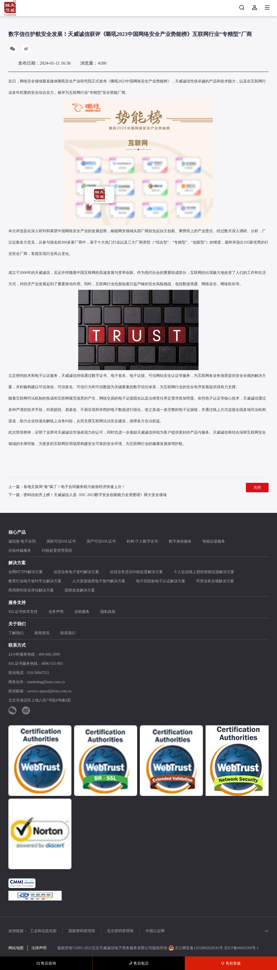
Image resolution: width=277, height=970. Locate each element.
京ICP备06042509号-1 (242, 948)
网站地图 (16, 948)
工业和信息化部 (43, 931)
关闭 (257, 488)
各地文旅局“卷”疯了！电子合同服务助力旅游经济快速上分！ (74, 487)
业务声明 (56, 612)
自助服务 (82, 612)
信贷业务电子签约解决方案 (76, 572)
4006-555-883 (52, 664)
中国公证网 (160, 931)
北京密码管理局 (124, 931)
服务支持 (17, 602)
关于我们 (17, 624)
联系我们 (67, 633)
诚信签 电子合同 (22, 542)
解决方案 (17, 563)
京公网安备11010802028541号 (197, 948)
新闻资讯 (42, 633)
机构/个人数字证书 (142, 542)
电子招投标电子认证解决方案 (160, 581)
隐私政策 (108, 612)
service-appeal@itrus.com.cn (49, 691)
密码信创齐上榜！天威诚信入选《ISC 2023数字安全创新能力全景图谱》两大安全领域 (95, 495)
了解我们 (16, 633)
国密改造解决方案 (80, 591)
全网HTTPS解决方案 (25, 572)
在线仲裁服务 (19, 551)
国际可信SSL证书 (61, 542)
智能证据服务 (213, 542)
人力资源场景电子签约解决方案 (98, 581)
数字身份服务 (180, 542)
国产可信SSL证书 (101, 542)
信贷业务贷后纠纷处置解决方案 (136, 572)
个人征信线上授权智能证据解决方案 (204, 572)
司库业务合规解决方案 (215, 581)
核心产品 (17, 532)
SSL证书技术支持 (23, 612)
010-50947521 (38, 673)
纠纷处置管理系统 (57, 551)
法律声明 (39, 948)
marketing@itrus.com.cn (46, 682)
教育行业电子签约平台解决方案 (34, 581)
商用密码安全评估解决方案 (31, 591)
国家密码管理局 (83, 931)
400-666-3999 (49, 655)
